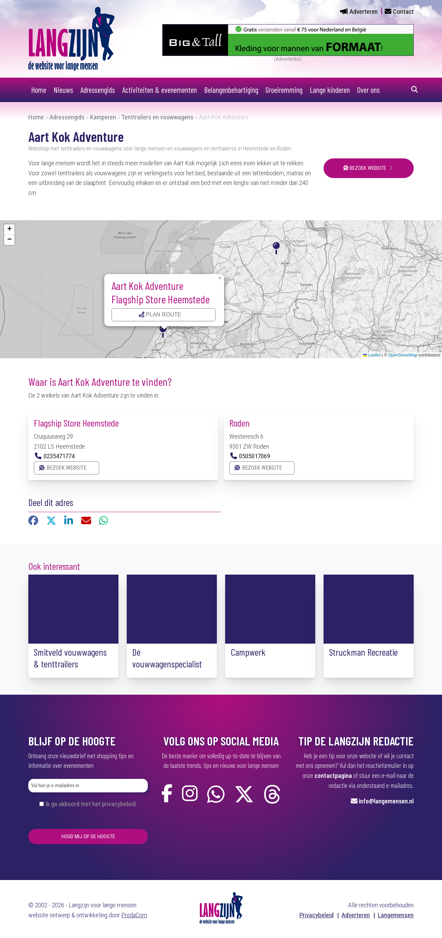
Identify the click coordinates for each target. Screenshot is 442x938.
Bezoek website (365, 168)
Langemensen (396, 915)
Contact (403, 12)
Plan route (160, 314)
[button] (164, 330)
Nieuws (63, 90)
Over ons (368, 90)
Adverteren (363, 12)
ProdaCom (134, 915)
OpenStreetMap (402, 355)
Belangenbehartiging (231, 90)
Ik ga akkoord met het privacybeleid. (91, 804)
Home (38, 90)
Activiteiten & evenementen (159, 90)
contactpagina (333, 775)
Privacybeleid (316, 915)
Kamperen (103, 117)
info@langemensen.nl (386, 801)
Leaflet (372, 355)
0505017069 (254, 456)
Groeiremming (284, 90)
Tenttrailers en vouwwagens (157, 117)
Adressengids (97, 90)
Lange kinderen (330, 90)
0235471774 (59, 456)
